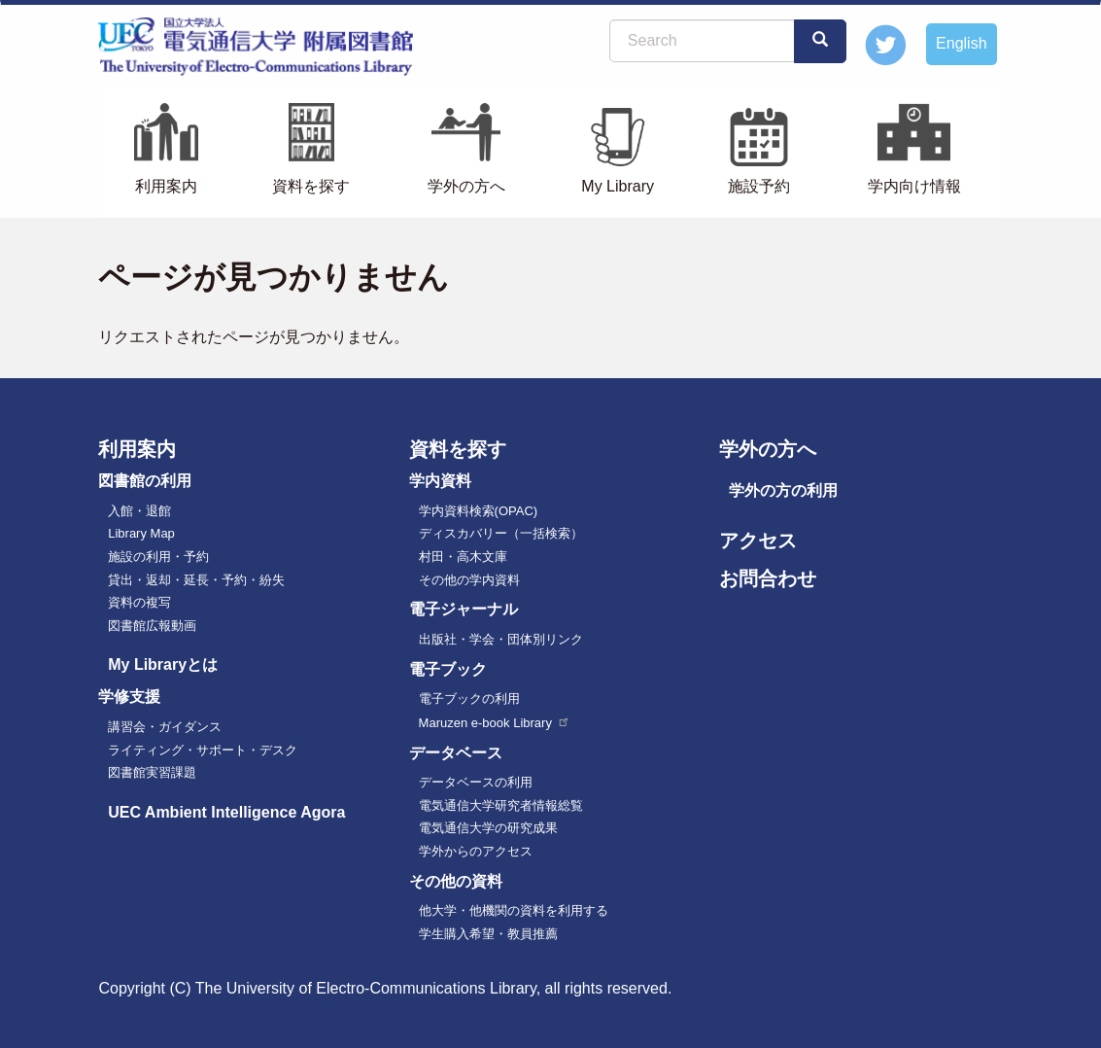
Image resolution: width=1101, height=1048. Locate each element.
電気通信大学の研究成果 (488, 828)
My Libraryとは (163, 664)
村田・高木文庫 (463, 556)
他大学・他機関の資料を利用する (513, 910)
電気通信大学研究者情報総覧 (501, 805)
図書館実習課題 (152, 772)
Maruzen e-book (494, 723)
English (961, 43)
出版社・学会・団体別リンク (501, 639)
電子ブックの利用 (469, 698)
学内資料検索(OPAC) (478, 511)
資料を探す (311, 186)
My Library (617, 186)
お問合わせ (767, 578)
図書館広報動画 (152, 625)
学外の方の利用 (783, 490)
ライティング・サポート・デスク (202, 750)
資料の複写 (139, 602)
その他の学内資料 (469, 580)
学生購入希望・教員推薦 (488, 933)
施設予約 (759, 186)
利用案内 (166, 186)
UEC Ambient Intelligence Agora (226, 812)
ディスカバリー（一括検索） (501, 533)
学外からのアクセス (476, 851)
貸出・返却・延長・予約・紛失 (196, 580)
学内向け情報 (914, 186)
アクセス (758, 540)
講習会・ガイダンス (165, 726)
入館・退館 (139, 511)
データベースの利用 (476, 782)
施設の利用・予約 (158, 556)
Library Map (141, 533)
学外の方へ (466, 186)
